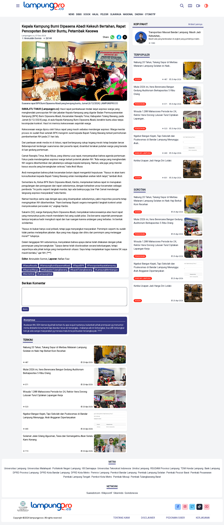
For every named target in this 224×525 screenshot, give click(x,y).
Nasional (128, 14)
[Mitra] (15, 469)
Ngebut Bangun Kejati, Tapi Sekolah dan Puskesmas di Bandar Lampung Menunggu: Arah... (156, 140)
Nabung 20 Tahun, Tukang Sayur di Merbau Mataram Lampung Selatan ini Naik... (155, 64)
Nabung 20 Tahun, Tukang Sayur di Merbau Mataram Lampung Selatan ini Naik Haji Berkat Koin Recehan (55, 349)
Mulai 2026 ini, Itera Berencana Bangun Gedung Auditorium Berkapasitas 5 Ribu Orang (53, 371)
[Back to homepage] (43, 6)
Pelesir (104, 14)
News (71, 14)
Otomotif (150, 14)
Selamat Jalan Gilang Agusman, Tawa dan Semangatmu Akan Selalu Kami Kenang (58, 438)
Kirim (25, 309)
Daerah (139, 14)
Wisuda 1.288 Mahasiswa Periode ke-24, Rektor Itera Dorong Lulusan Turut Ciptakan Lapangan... (156, 115)
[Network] (93, 493)
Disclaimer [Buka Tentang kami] (148, 517)
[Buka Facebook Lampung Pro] (178, 507)
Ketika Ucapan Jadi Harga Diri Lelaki (152, 160)
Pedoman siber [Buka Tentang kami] (175, 517)
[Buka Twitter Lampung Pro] (192, 507)
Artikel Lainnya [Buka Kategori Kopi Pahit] (195, 24)
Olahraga (115, 14)
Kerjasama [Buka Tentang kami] (203, 517)
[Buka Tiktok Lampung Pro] (199, 507)
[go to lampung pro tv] (198, 6)
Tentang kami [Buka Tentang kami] (121, 517)
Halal (95, 14)
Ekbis (79, 14)
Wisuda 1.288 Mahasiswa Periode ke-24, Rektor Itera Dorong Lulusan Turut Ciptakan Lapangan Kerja (55, 393)
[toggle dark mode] (206, 6)
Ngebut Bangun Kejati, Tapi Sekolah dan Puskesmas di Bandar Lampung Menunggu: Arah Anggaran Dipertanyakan (55, 415)
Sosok (86, 14)
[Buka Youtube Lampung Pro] (206, 507)
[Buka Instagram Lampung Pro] (185, 507)
